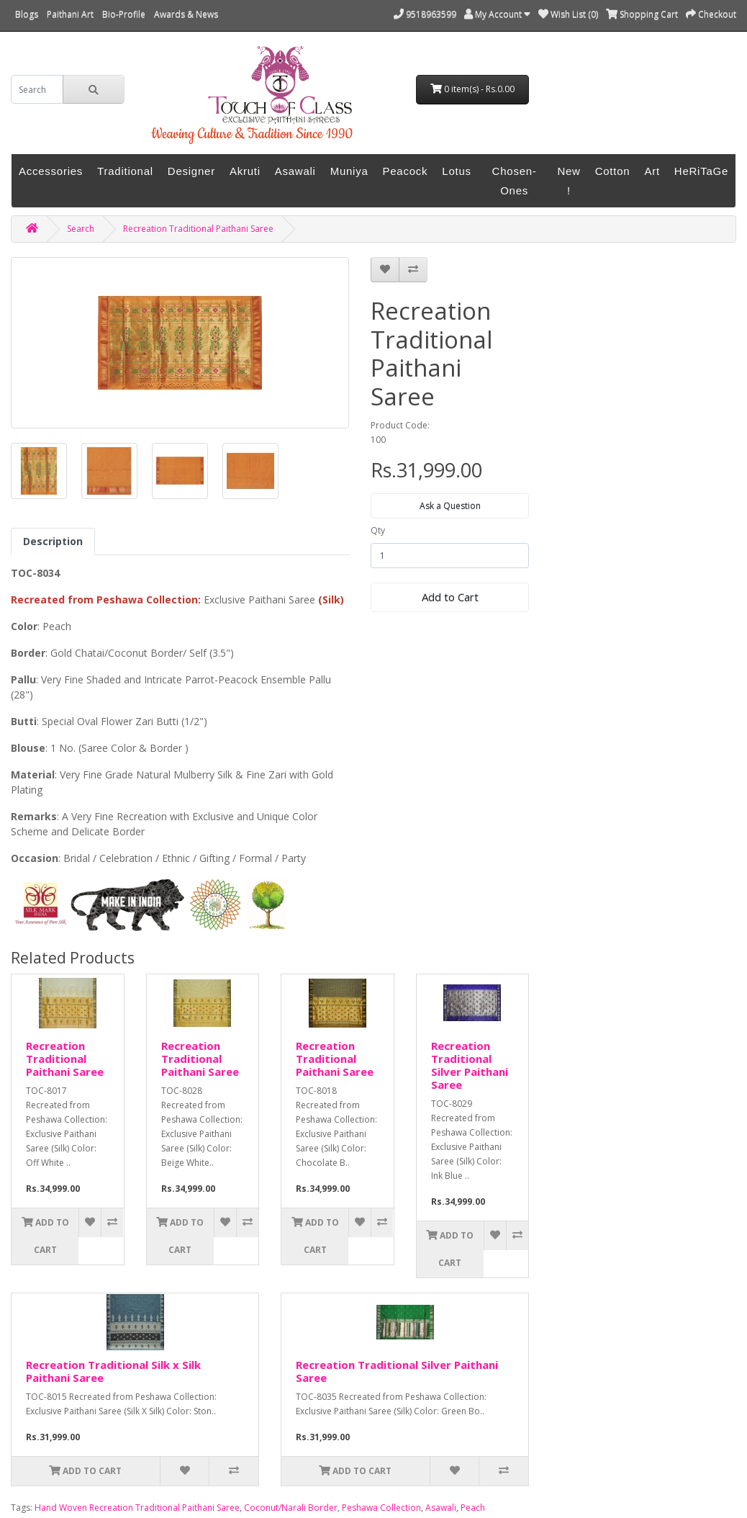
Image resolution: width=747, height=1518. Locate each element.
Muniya (349, 171)
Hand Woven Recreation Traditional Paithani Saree (137, 1507)
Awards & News (186, 14)
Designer (191, 171)
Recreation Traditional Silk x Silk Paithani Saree (113, 1371)
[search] (37, 89)
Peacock (405, 171)
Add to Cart (450, 597)
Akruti (245, 171)
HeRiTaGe (701, 171)
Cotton (612, 171)
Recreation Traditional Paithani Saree (198, 229)
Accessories (51, 171)
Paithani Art (70, 14)
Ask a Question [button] (450, 506)
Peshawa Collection (381, 1507)
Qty (378, 530)
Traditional (125, 171)
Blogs (26, 14)
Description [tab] (53, 541)
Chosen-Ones (514, 181)
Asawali (295, 171)
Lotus (456, 171)
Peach (473, 1507)
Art (651, 171)
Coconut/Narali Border (291, 1507)
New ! (568, 181)
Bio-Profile (123, 14)
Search (80, 229)
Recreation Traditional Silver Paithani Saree (469, 1065)
